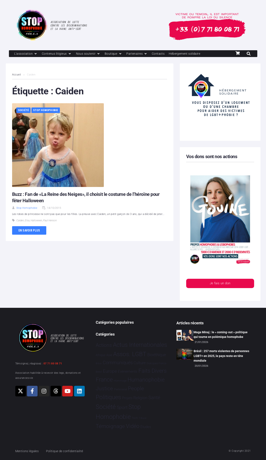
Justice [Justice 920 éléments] (104, 388)
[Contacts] (163, 53)
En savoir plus (29, 230)
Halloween (36, 220)
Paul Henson (50, 220)
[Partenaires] (141, 53)
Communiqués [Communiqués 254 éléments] (118, 362)
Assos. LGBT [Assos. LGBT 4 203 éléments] (129, 354)
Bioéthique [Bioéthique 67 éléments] (156, 355)
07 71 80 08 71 (53, 363)
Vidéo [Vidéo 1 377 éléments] (132, 426)
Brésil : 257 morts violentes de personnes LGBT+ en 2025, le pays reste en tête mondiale (221, 356)
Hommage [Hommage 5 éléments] (120, 380)
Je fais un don (220, 284)
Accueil (16, 75)
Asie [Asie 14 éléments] (109, 355)
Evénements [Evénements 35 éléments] (127, 371)
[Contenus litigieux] (58, 53)
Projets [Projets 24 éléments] (127, 398)
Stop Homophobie (45, 110)
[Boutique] (117, 53)
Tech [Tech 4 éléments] (135, 418)
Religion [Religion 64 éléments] (140, 398)
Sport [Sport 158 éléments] (122, 407)
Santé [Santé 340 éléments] (154, 397)
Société (23, 110)
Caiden (20, 220)
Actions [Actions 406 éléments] (104, 345)
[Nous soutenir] (91, 53)
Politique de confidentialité (67, 451)
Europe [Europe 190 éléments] (110, 371)
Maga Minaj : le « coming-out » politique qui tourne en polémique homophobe (221, 334)
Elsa (27, 220)
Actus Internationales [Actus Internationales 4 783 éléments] (140, 344)
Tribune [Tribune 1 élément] (142, 418)
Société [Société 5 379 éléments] (106, 407)
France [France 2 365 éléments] (104, 379)
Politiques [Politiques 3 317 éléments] (108, 397)
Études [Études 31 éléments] (145, 427)
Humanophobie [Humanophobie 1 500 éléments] (146, 380)
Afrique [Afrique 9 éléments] (100, 355)
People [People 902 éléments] (136, 388)
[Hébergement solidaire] (190, 53)
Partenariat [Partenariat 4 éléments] (120, 389)
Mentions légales (27, 451)
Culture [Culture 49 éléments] (140, 363)
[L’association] (26, 53)
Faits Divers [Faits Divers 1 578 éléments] (152, 371)
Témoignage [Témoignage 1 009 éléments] (110, 426)
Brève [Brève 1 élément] (99, 363)
